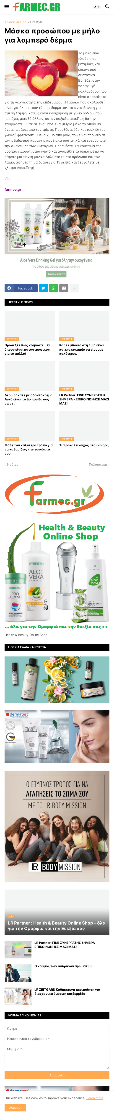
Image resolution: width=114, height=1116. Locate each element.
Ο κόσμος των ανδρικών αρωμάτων (63, 966)
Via (7, 178)
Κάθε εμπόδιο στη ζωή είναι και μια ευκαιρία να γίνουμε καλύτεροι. (81, 349)
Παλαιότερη (98, 464)
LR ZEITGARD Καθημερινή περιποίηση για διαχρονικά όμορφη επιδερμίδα (67, 991)
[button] (6, 7)
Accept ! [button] (15, 1107)
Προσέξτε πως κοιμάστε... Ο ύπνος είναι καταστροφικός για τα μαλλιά (27, 349)
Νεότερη (13, 464)
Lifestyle (36, 22)
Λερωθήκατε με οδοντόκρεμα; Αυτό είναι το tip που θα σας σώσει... (29, 399)
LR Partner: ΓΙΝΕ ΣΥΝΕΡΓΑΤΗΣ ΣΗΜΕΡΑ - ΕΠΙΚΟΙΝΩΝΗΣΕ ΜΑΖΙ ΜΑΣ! (84, 399)
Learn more (94, 1098)
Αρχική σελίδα (15, 22)
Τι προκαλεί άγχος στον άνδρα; (84, 445)
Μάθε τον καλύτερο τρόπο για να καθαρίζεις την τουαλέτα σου (29, 449)
